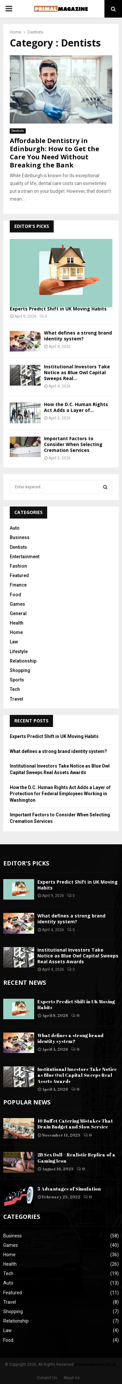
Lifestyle (19, 651)
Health (16, 623)
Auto (15, 528)
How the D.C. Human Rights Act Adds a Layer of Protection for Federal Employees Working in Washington (60, 794)
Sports (17, 679)
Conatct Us (47, 1378)
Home (16, 632)
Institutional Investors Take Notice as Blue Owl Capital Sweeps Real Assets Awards (77, 956)
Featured (19, 575)
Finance (18, 584)
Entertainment (24, 556)
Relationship (23, 661)
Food (15, 594)
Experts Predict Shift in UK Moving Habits (58, 309)
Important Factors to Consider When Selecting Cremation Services (73, 444)
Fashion (18, 566)
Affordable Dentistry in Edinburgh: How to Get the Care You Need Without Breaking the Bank (54, 152)
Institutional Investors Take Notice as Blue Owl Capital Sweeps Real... (77, 372)
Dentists (17, 131)
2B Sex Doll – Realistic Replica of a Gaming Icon (76, 1158)
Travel (16, 699)
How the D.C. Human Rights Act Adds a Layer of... (76, 407)
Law (14, 641)
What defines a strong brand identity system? (78, 336)
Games (17, 604)
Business (20, 537)
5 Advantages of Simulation (69, 1189)
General (18, 613)
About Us (71, 1378)
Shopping (20, 670)
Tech (15, 689)
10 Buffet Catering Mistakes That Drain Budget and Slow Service (75, 1124)
